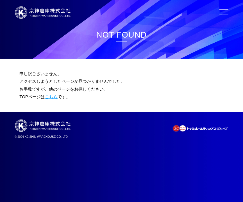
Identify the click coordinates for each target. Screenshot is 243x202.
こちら (51, 96)
